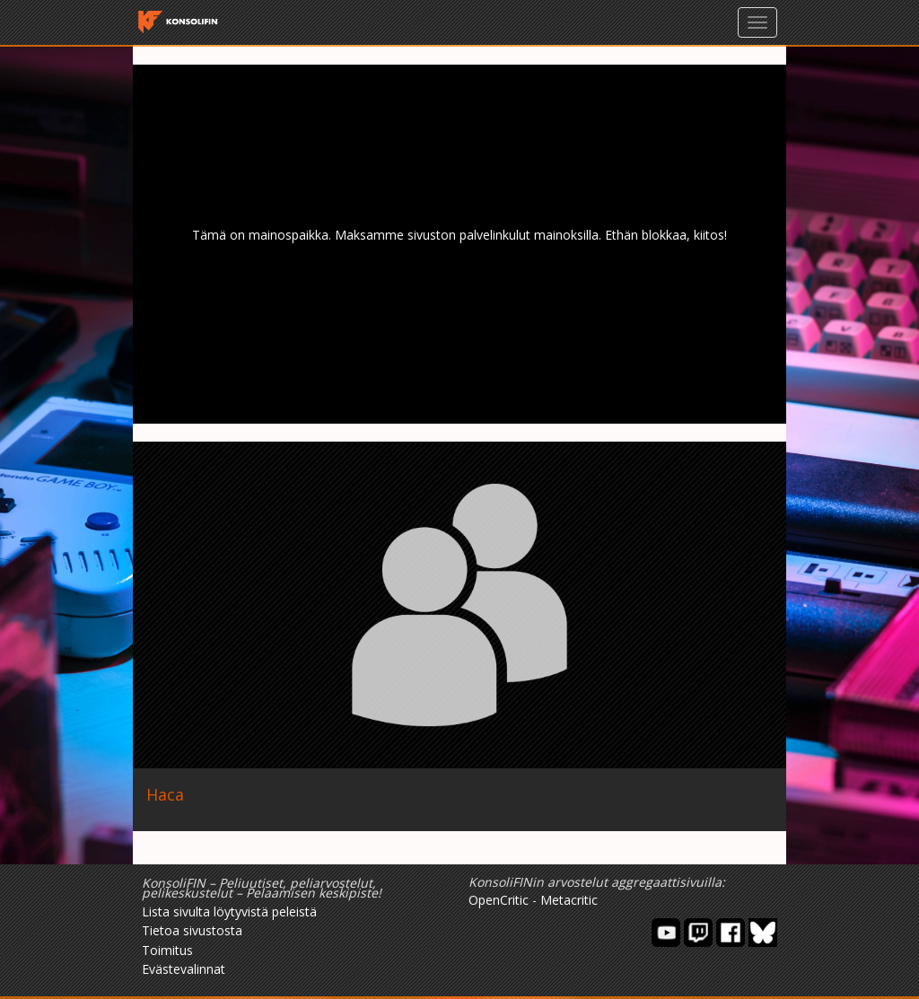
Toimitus (167, 950)
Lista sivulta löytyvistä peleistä (229, 911)
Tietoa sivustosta (192, 930)
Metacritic (569, 899)
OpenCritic (498, 899)
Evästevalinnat (183, 968)
